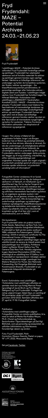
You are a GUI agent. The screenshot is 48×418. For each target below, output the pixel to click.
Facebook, (13, 345)
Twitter (22, 345)
